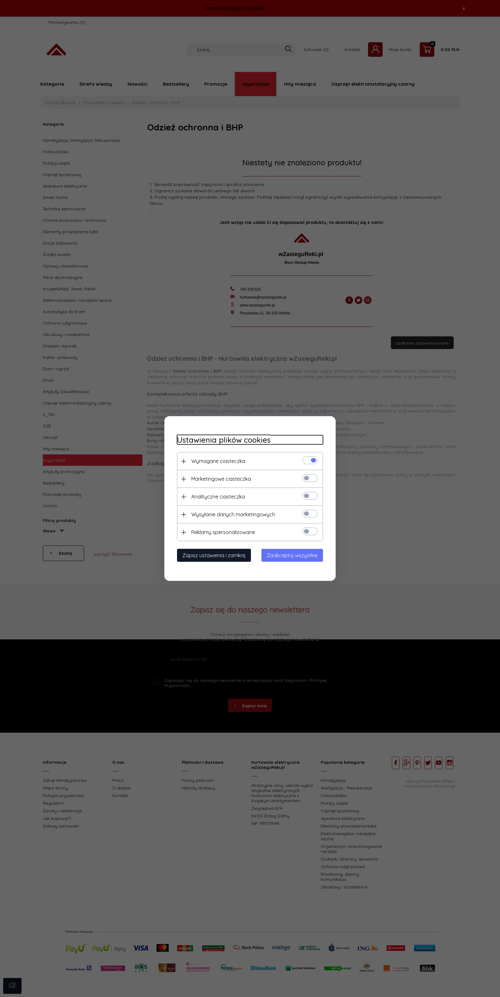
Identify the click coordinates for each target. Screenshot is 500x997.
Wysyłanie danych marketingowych (233, 514)
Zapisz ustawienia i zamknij (214, 555)
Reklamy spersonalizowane (223, 532)
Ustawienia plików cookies (224, 440)
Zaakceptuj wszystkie (292, 555)
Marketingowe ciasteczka (221, 479)
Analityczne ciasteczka (218, 496)
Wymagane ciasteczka (218, 461)
